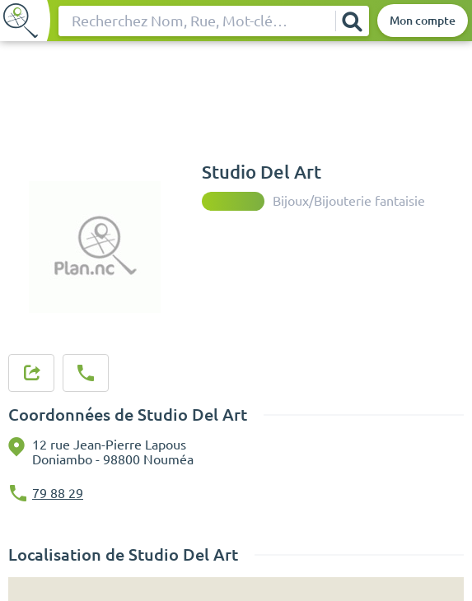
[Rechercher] (351, 21)
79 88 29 (57, 493)
